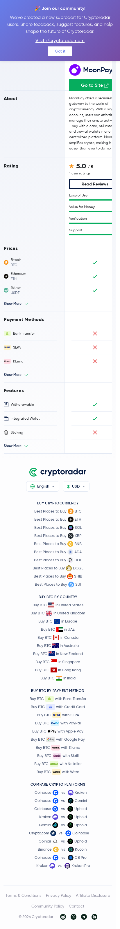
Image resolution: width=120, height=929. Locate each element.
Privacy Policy (58, 895)
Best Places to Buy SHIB (58, 576)
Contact (76, 906)
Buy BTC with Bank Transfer (58, 699)
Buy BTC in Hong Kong (58, 670)
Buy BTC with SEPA (58, 715)
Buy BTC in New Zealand (58, 653)
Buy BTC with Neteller (58, 764)
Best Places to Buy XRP (58, 536)
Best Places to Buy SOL (58, 528)
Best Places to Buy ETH (57, 519)
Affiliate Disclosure (93, 895)
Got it (60, 51)
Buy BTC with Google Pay (58, 739)
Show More (13, 303)
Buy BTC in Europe (57, 621)
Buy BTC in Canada (57, 637)
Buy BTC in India (58, 678)
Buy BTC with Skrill (58, 756)
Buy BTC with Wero (58, 772)
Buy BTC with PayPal (58, 723)
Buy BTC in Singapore (57, 661)
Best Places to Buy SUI (58, 584)
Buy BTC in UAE (58, 629)
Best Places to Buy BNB (58, 544)
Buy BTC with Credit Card (58, 707)
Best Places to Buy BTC (58, 511)
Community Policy (47, 906)
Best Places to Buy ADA (58, 552)
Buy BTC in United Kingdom (58, 613)
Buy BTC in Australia (58, 645)
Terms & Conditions (23, 895)
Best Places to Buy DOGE (58, 568)
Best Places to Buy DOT (58, 560)
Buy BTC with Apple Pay (57, 731)
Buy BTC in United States (58, 605)
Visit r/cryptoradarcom (60, 40)
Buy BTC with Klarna (58, 748)
